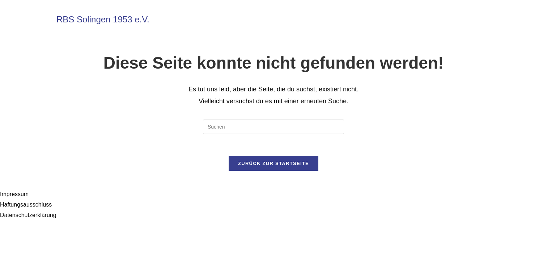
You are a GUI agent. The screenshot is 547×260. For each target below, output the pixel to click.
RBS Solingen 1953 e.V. (102, 19)
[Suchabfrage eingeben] (273, 127)
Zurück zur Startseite (273, 163)
